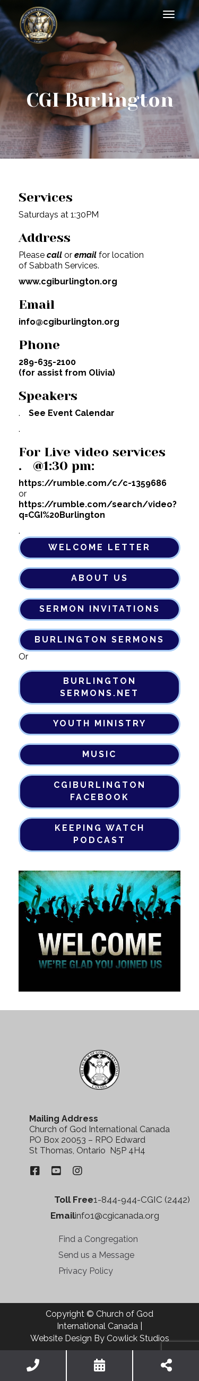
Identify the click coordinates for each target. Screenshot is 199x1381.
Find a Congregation (98, 1239)
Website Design (61, 1338)
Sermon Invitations (99, 609)
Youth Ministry (99, 723)
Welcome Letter (99, 547)
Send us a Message (96, 1255)
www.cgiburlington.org (68, 281)
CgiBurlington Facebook (100, 791)
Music (99, 754)
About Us (99, 578)
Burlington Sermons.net (99, 687)
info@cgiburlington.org (69, 322)
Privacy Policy (85, 1271)
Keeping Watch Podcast (100, 834)
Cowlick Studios (138, 1338)
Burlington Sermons (99, 640)
